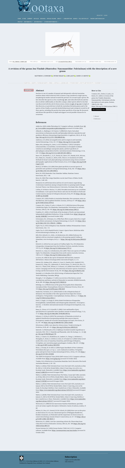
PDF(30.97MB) (28, 90)
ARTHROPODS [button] (38, 22)
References (98, 119)
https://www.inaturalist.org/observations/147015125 (56, 390)
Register (99, 15)
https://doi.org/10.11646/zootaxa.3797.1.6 (58, 248)
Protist (20, 22)
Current (29, 18)
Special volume (51, 18)
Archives (43, 18)
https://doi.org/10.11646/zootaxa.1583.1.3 (58, 255)
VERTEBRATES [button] (28, 22)
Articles (36, 18)
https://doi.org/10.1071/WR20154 (56, 282)
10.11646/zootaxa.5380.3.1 (65, 61)
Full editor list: (84, 18)
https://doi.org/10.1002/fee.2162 (74, 271)
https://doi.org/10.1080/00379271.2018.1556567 (58, 322)
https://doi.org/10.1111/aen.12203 (69, 142)
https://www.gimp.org (53, 359)
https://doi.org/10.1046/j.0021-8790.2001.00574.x (55, 314)
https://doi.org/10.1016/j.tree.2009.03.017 (65, 327)
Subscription (68, 18)
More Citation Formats (99, 109)
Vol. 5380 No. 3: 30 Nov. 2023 (20, 61)
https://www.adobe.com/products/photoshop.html (61, 127)
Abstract (97, 116)
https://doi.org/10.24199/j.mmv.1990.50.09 (52, 289)
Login (105, 15)
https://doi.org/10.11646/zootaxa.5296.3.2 (66, 209)
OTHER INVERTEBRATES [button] (50, 22)
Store (24, 18)
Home (19, 18)
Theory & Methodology (97, 18)
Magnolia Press (31, 463)
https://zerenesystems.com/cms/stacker (64, 430)
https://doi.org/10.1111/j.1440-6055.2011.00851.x (56, 153)
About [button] (59, 18)
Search (75, 18)
